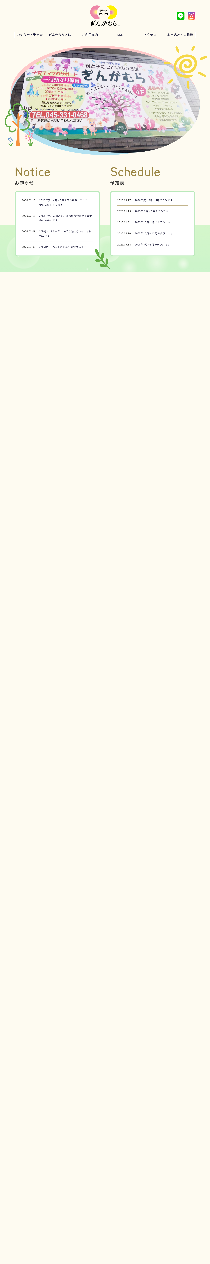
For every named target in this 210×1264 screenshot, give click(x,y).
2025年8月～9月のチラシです (152, 244)
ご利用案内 (90, 34)
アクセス (150, 34)
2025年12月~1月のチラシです (152, 222)
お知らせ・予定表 (30, 34)
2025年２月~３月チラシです (151, 211)
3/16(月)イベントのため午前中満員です (62, 247)
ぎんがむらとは (60, 34)
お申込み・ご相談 (180, 34)
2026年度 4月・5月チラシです (154, 200)
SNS (120, 34)
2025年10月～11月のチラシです (154, 233)
